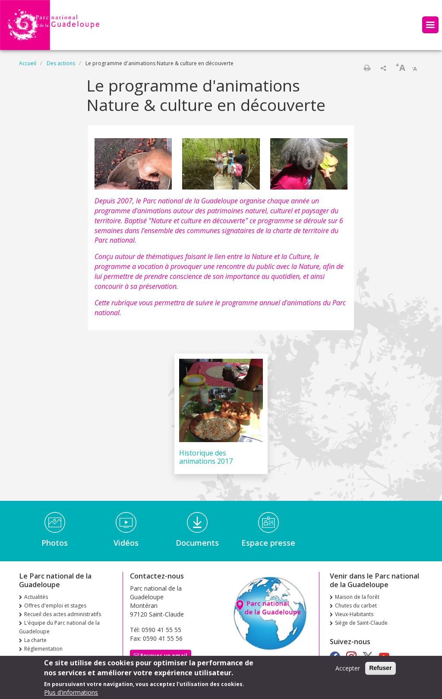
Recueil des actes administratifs (62, 614)
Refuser (380, 670)
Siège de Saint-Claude (361, 622)
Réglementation (43, 648)
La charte (35, 640)
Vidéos (126, 543)
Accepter (347, 671)
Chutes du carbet (356, 605)
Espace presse (268, 543)
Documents (197, 543)
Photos (54, 543)
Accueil (27, 63)
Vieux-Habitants (354, 614)
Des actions (61, 63)
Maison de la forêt (357, 597)
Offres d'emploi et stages (55, 605)
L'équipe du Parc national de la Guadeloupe (59, 627)
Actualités (36, 597)
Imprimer (367, 67)
